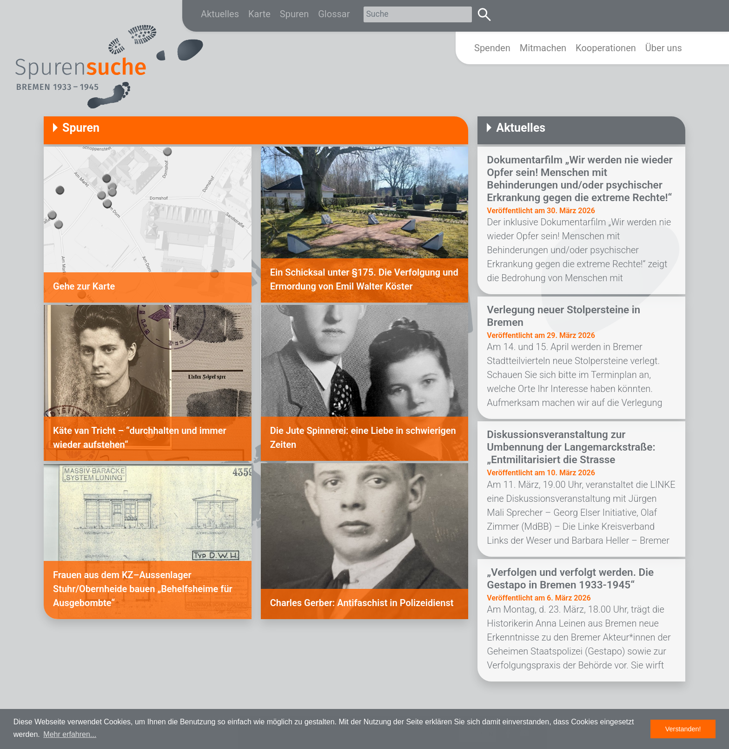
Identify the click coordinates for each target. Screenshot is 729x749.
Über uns (663, 48)
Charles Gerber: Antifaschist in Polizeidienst (362, 602)
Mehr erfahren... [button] (69, 734)
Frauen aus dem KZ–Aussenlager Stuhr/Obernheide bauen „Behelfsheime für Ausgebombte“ (142, 588)
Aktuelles (220, 14)
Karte (259, 14)
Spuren (294, 14)
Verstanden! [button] (683, 729)
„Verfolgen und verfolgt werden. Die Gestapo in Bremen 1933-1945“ (570, 578)
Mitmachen (543, 48)
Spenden (492, 48)
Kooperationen (606, 48)
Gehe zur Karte (84, 286)
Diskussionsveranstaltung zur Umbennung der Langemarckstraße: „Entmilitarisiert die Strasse (571, 447)
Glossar (334, 14)
